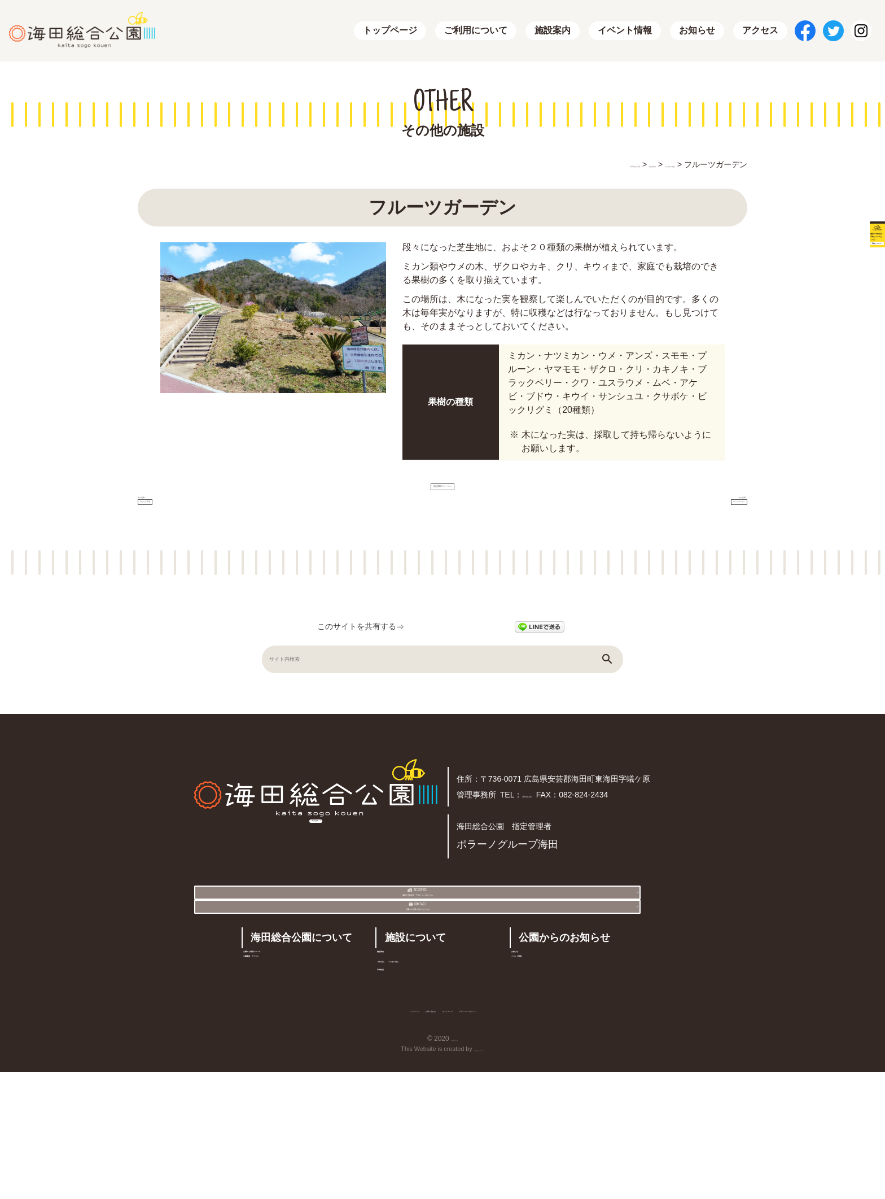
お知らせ (697, 31)
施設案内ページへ (442, 493)
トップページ (390, 31)
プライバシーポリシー (561, 1134)
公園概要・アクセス (291, 1068)
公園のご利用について (296, 1045)
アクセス (760, 31)
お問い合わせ (387, 1134)
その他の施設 (452, 1059)
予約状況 (402, 1082)
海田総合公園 (454, 1166)
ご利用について (475, 31)
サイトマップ (466, 1134)
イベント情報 (625, 31)
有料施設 (401, 1059)
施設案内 (552, 31)
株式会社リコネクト (479, 1175)
